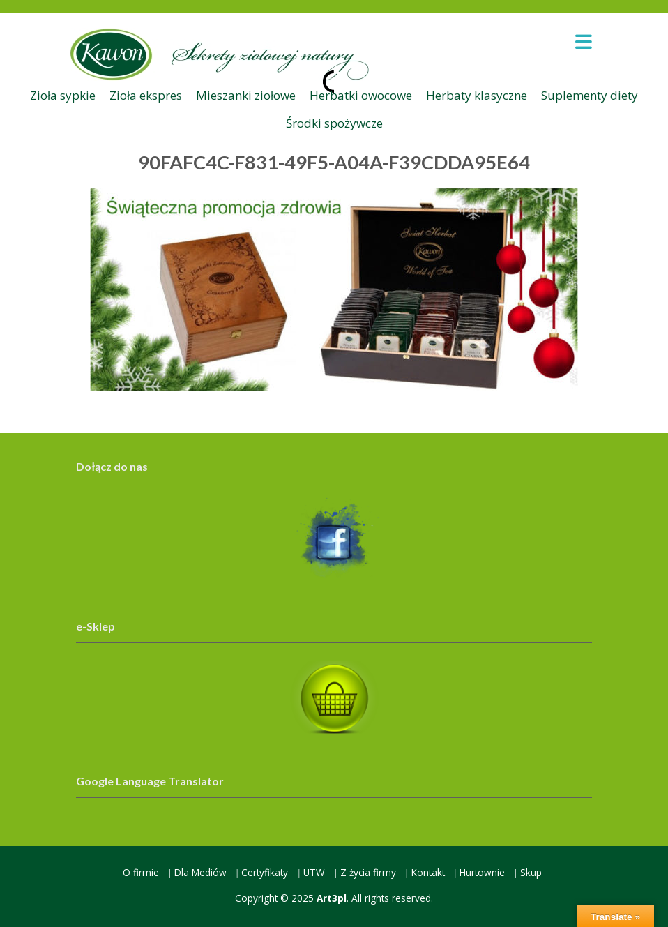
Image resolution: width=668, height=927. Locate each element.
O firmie (141, 872)
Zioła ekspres (145, 95)
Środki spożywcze (334, 123)
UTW (314, 872)
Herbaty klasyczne (476, 95)
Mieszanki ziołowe (246, 95)
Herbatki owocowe (361, 95)
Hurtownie (482, 872)
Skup (531, 872)
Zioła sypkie (63, 95)
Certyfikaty (264, 872)
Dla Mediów (200, 872)
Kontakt (428, 872)
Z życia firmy (368, 872)
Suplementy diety (589, 95)
